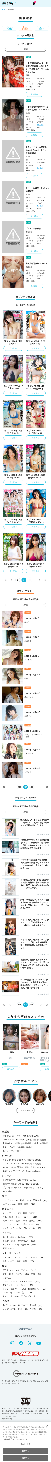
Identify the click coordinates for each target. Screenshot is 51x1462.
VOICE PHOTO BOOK (28, 1184)
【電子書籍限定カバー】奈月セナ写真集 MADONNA (37, 108)
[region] (25, 1442)
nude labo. (7, 1191)
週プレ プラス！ (25, 28)
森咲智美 (29, 232)
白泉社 (13, 1147)
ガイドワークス (19, 1136)
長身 (22, 1220)
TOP (3, 10)
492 (19, 1005)
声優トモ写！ (30, 1187)
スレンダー (12, 1213)
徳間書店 (44, 1143)
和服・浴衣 (27, 1204)
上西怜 (28, 75)
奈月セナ (29, 113)
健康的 (36, 1220)
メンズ (10, 1309)
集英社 (43, 1139)
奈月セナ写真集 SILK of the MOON (37, 189)
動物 (23, 1309)
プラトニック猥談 (33, 228)
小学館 (17, 1143)
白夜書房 (21, 1147)
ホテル (9, 1261)
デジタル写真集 (9, 28)
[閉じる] (48, 1425)
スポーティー (30, 1224)
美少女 (10, 1237)
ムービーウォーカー (12, 1151)
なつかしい (27, 1241)
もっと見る (25, 1110)
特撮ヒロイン (37, 1289)
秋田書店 (7, 1136)
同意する (25, 1458)
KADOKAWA (33, 1136)
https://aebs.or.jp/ (7, 1419)
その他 (36, 1309)
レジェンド (12, 1292)
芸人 (27, 1292)
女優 (9, 1274)
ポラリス (41, 1187)
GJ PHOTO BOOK (11, 1163)
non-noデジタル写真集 (13, 1167)
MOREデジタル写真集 (31, 1163)
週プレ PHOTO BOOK (13, 1160)
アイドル (29, 1270)
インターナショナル (15, 1228)
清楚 (9, 1248)
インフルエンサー (15, 1289)
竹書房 (35, 1143)
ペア (8, 1257)
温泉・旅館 (26, 1261)
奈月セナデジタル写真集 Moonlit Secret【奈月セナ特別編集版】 (37, 150)
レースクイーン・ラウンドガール (22, 1281)
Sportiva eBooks (33, 1171)
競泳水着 (40, 1200)
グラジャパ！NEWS (41, 28)
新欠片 (6, 1147)
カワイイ (11, 1244)
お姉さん (26, 1237)
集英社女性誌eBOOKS (34, 1167)
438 (31, 787)
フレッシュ (11, 1224)
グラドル (11, 1270)
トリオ (21, 1257)
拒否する (25, 1451)
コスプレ (11, 1200)
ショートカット (27, 1217)
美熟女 (10, 1241)
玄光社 (28, 1139)
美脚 (9, 1220)
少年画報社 (26, 1143)
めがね (10, 1204)
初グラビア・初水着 (30, 1305)
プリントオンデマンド (13, 1187)
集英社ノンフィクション (14, 1171)
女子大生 (10, 1277)
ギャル (35, 1228)
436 (19, 787)
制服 (26, 1200)
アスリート (11, 1296)
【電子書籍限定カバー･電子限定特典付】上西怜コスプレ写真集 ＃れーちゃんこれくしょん (37, 67)
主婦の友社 (8, 1143)
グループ (36, 1257)
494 (31, 1005)
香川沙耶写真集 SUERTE (36, 263)
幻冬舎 (36, 1139)
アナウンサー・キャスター (18, 1285)
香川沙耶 (29, 267)
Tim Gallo (40, 124)
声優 (37, 1274)
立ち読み (34, 94)
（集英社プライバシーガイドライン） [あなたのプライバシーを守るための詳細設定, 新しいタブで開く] (17, 1439)
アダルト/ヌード (28, 1296)
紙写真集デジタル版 (12, 1180)
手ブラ (10, 1305)
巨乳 (29, 1213)
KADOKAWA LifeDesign (13, 1139)
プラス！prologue (30, 1180)
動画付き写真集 (10, 1184)
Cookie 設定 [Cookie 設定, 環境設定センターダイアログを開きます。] (25, 1444)
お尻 (9, 1217)
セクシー (29, 1244)
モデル (23, 1274)
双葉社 (29, 1147)
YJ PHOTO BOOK (32, 1160)
